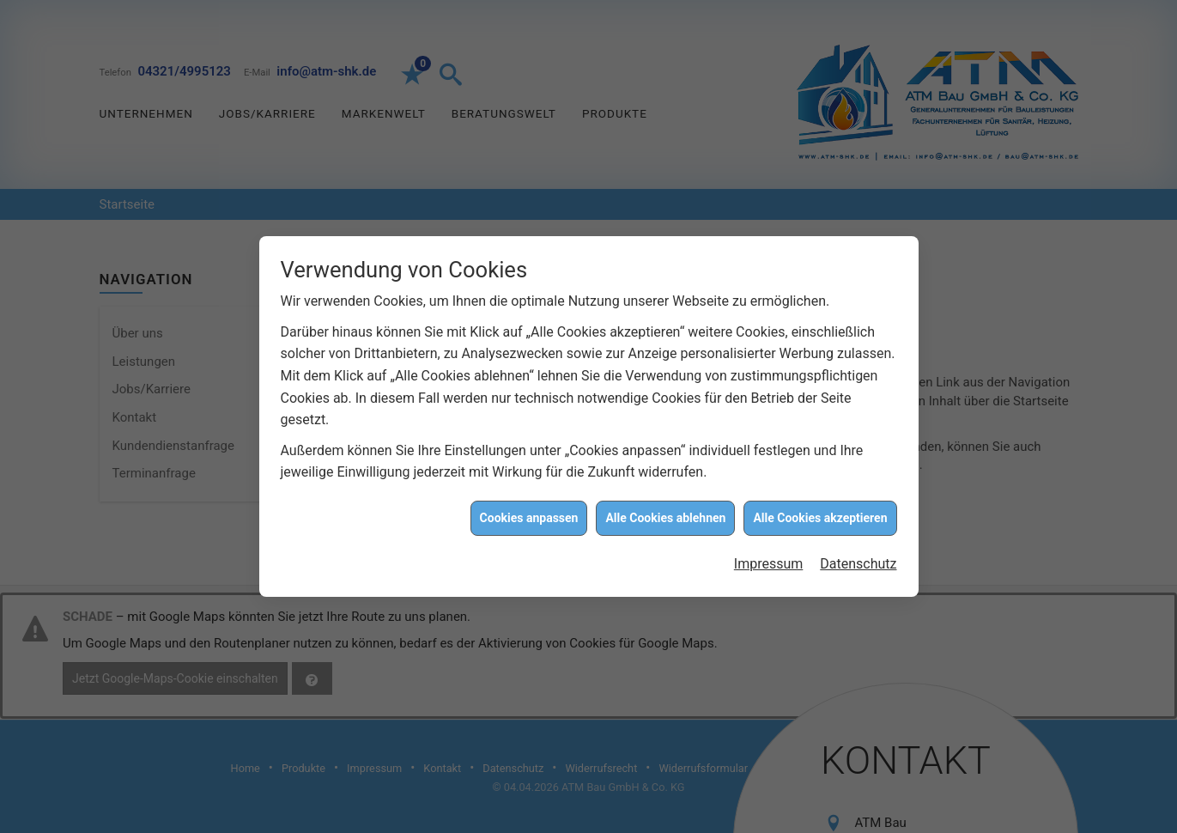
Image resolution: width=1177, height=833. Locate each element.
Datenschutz (858, 561)
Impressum (769, 561)
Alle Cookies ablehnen (665, 515)
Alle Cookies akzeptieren (820, 515)
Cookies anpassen (529, 515)
